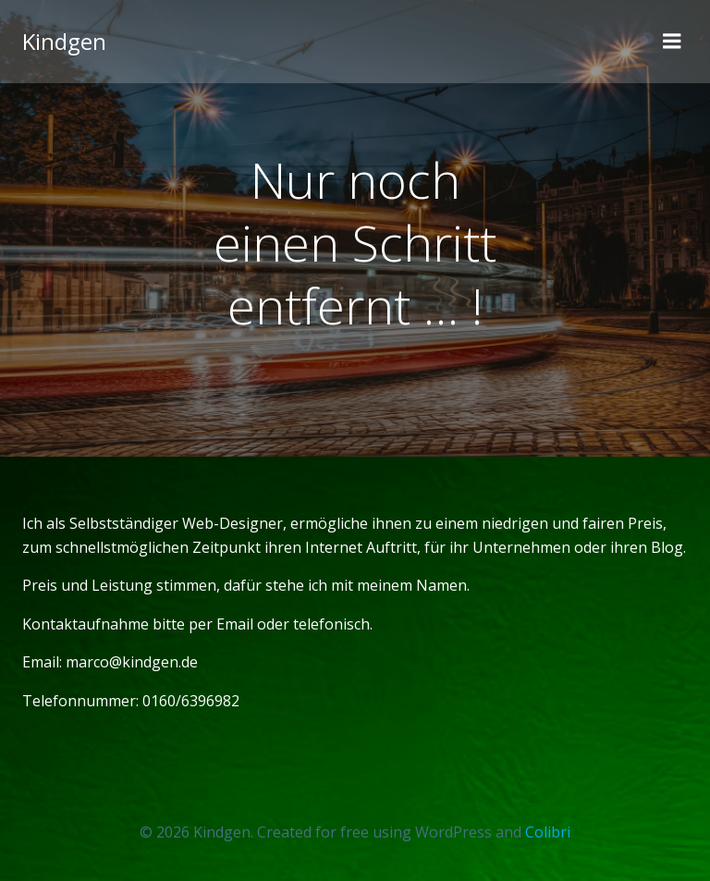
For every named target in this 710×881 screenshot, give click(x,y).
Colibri (547, 832)
